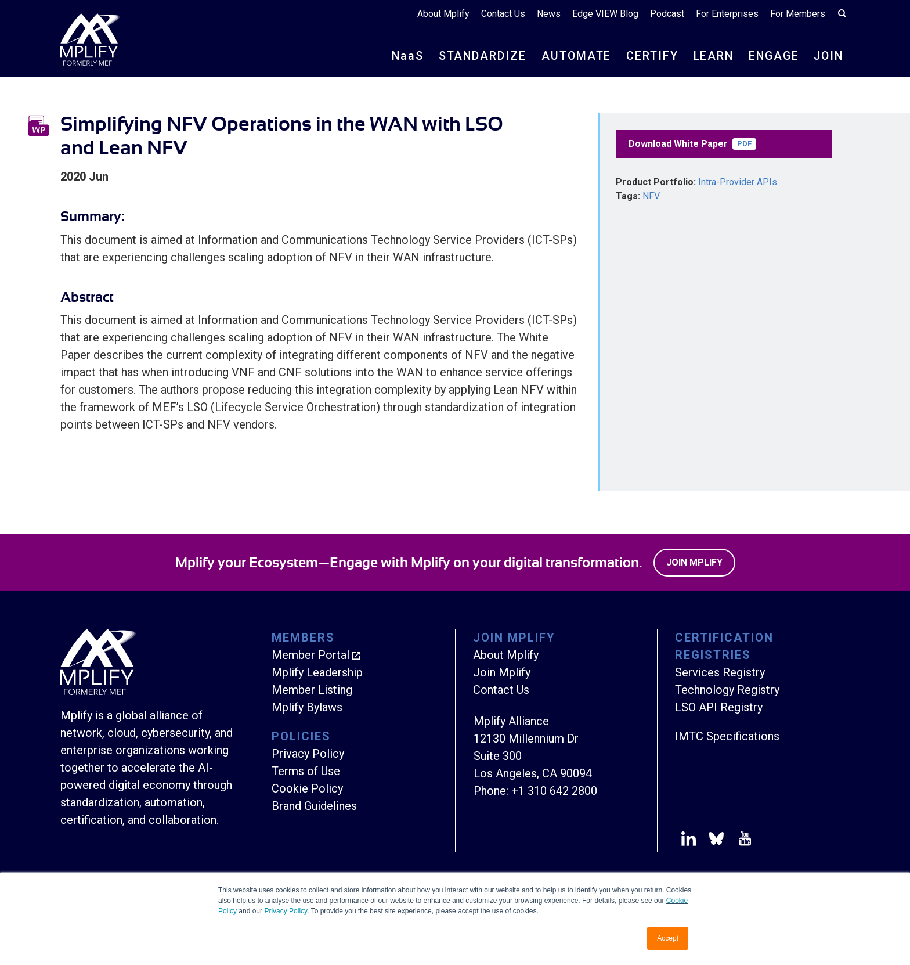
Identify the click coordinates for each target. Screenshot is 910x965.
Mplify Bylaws (307, 707)
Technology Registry (727, 690)
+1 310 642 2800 (554, 791)
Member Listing (312, 690)
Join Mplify (694, 562)
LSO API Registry (719, 707)
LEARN (709, 57)
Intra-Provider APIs (737, 182)
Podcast (667, 14)
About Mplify (443, 14)
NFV (651, 195)
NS (398, 57)
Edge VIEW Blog (605, 14)
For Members (797, 14)
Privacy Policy (285, 911)
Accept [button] (667, 938)
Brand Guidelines (314, 806)
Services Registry (720, 672)
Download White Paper (692, 144)
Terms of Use (306, 771)
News (549, 14)
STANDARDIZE (474, 57)
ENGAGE (771, 57)
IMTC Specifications (727, 736)
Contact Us (503, 14)
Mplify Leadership (317, 672)
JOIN (827, 57)
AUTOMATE (569, 57)
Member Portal (310, 655)
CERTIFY (646, 57)
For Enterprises (727, 14)
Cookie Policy (307, 788)
